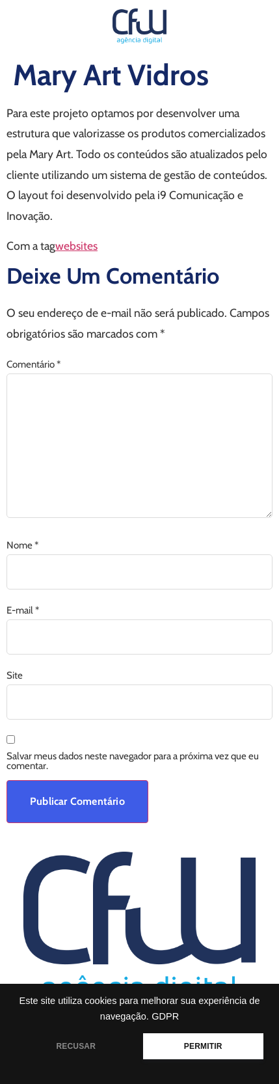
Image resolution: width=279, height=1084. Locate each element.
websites (76, 245)
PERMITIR (203, 1046)
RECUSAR (76, 1046)
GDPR (165, 1016)
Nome (22, 545)
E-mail (23, 611)
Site (15, 676)
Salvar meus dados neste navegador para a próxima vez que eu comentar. (133, 761)
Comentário (33, 365)
